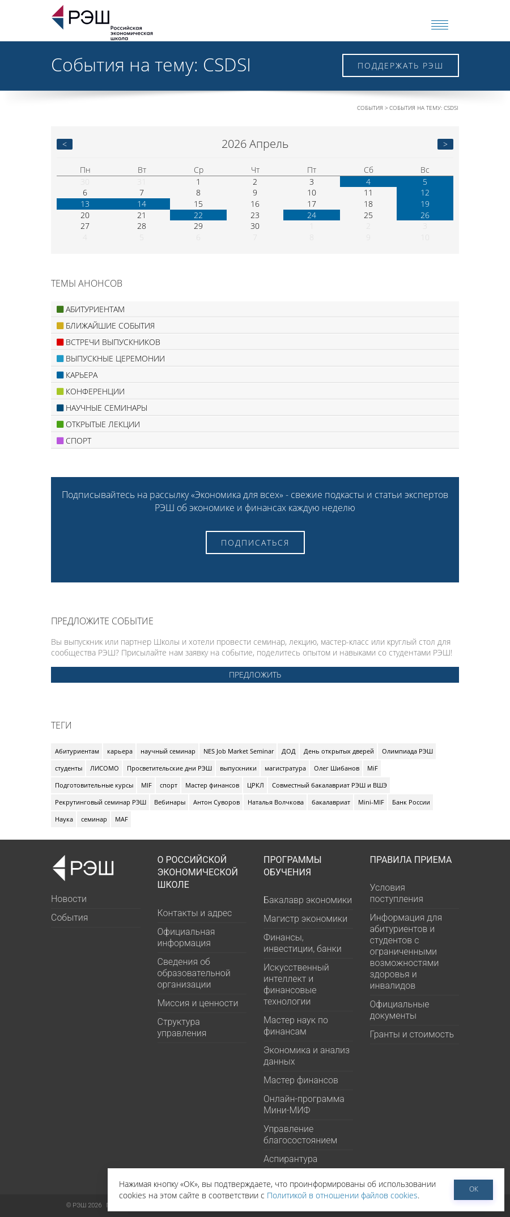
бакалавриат (331, 802)
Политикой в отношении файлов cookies (342, 1195)
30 (85, 181)
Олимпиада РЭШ (407, 751)
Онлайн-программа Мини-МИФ (304, 1104)
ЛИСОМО (104, 768)
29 (198, 225)
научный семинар (168, 751)
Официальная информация (186, 937)
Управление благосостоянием (300, 1135)
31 (141, 181)
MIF (146, 785)
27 (85, 225)
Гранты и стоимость (412, 1034)
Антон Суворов (216, 802)
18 (368, 203)
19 (425, 203)
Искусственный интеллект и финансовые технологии (296, 984)
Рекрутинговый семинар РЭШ (100, 802)
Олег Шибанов (336, 768)
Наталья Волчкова (276, 802)
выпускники (238, 768)
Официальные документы (400, 1010)
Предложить (255, 674)
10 (311, 192)
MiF (372, 768)
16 (255, 203)
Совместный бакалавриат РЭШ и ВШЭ (329, 785)
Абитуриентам (77, 751)
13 (85, 203)
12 (425, 192)
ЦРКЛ (255, 785)
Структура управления (182, 1027)
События (370, 108)
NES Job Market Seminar (238, 751)
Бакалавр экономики (308, 900)
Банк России (411, 802)
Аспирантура (290, 1159)
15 (198, 203)
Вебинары (169, 802)
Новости (69, 898)
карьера (120, 751)
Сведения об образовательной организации (194, 973)
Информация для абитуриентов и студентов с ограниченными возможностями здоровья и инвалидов (406, 951)
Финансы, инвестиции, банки (303, 943)
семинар (94, 819)
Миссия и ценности (198, 1003)
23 (255, 215)
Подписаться (255, 542)
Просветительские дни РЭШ (169, 768)
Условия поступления (396, 893)
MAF (121, 819)
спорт (168, 785)
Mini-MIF (371, 802)
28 (141, 225)
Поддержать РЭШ (401, 65)
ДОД (289, 751)
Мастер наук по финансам (296, 1026)
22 (198, 215)
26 (425, 215)
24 (311, 215)
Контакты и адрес (195, 913)
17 (311, 203)
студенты (68, 768)
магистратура (285, 768)
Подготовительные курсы (94, 785)
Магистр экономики (305, 918)
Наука (64, 819)
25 (368, 215)
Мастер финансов (212, 785)
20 (85, 215)
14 (141, 203)
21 (141, 215)
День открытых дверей (339, 751)
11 (368, 192)
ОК (473, 1189)
